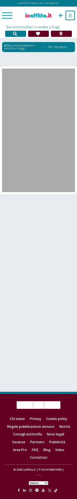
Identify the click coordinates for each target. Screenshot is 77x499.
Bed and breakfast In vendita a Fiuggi (33, 27)
